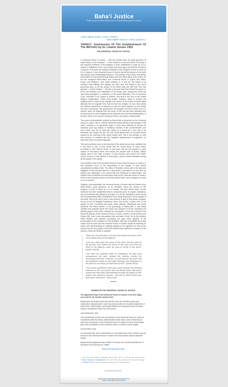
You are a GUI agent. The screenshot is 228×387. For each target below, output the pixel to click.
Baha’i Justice (113, 16)
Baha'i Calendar (88, 360)
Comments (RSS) (119, 380)
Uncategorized (100, 360)
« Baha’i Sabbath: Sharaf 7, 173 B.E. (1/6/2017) (99, 37)
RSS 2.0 (88, 362)
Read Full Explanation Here (113, 349)
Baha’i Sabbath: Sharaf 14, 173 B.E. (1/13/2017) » (126, 40)
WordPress (125, 379)
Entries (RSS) (106, 380)
